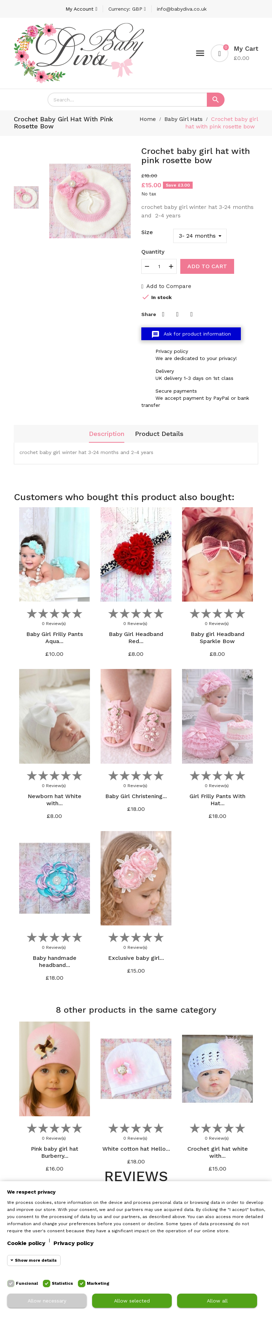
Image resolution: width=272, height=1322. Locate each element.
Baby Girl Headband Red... (136, 638)
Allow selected (132, 1301)
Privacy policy (73, 1243)
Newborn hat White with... (54, 800)
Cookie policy (26, 1243)
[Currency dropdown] (127, 8)
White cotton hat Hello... (136, 1148)
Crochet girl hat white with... (217, 1152)
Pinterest (192, 314)
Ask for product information (191, 334)
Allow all (217, 1301)
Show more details (36, 1260)
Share (163, 314)
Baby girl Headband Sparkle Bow (217, 638)
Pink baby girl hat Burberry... (54, 1152)
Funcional (27, 1283)
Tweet (177, 314)
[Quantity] (159, 266)
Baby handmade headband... (54, 961)
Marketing (98, 1283)
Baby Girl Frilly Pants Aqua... (54, 638)
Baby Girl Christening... (136, 796)
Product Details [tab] (159, 433)
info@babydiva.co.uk (181, 9)
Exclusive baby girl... (136, 958)
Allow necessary (47, 1301)
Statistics (62, 1283)
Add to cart (207, 266)
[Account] (81, 8)
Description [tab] (106, 433)
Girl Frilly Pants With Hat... (217, 800)
